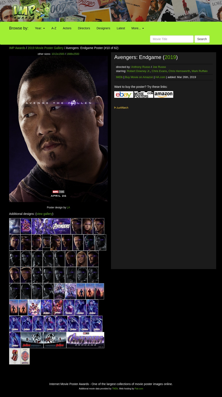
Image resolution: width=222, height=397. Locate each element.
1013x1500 (58, 54)
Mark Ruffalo (199, 71)
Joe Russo (159, 67)
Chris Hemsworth (179, 71)
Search (202, 39)
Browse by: (18, 28)
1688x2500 (73, 54)
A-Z (53, 28)
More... (138, 28)
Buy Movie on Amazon (139, 77)
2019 (170, 57)
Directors (84, 28)
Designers (103, 28)
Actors (67, 28)
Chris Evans (159, 71)
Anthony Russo (140, 67)
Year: (40, 28)
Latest (121, 28)
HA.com (160, 77)
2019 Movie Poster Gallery (46, 48)
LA (68, 207)
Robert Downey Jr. (138, 71)
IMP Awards (17, 48)
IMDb (119, 77)
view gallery (44, 214)
